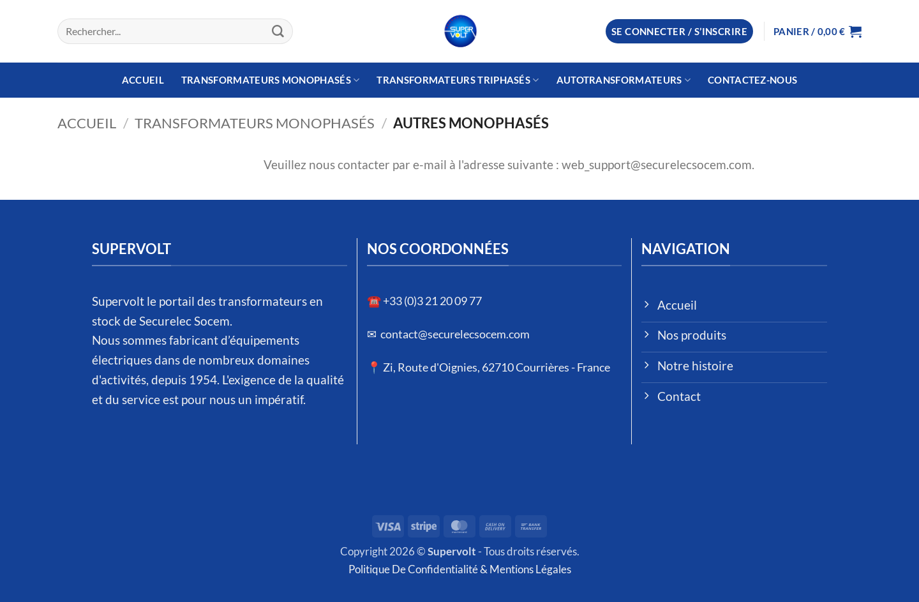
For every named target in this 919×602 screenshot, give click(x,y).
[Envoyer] (278, 31)
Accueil (143, 80)
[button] (680, 31)
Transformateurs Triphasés (458, 80)
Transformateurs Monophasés (270, 80)
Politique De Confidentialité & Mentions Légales (459, 569)
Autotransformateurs (624, 80)
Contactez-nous (752, 80)
